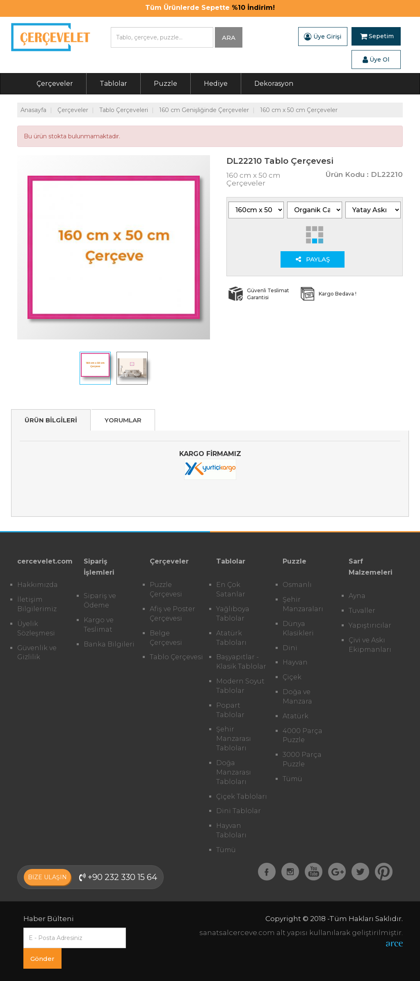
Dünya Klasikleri (298, 628)
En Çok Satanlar (230, 589)
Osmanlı (297, 585)
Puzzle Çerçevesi (166, 589)
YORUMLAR (123, 420)
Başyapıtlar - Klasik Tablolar (241, 661)
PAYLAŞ (313, 259)
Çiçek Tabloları (241, 796)
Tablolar (113, 83)
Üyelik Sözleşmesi (36, 628)
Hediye (216, 83)
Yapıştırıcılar (370, 625)
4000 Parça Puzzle (302, 735)
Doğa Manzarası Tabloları (233, 772)
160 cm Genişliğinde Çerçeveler (204, 110)
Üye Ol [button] (376, 59)
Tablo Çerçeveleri (123, 110)
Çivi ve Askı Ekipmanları (370, 644)
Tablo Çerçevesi (176, 657)
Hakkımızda (37, 585)
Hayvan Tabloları (231, 830)
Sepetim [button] (377, 36)
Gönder (42, 959)
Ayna (357, 596)
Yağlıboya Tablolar (232, 613)
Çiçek (292, 677)
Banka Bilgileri (109, 644)
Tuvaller (362, 610)
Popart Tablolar (230, 710)
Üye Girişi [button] (322, 36)
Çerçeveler (55, 83)
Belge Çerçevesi (166, 637)
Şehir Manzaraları (303, 604)
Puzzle (165, 83)
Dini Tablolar (238, 811)
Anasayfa (33, 110)
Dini (290, 648)
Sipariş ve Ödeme (100, 600)
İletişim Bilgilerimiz (37, 604)
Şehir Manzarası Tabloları (233, 738)
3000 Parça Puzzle (302, 759)
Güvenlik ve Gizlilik (37, 652)
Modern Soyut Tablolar (240, 685)
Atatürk (295, 716)
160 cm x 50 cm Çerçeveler (299, 110)
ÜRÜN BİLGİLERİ (51, 420)
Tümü (226, 850)
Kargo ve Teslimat (99, 624)
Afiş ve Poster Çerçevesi (172, 613)
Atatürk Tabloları (231, 637)
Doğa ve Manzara (297, 696)
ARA (228, 37)
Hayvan (295, 662)
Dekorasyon (273, 83)
